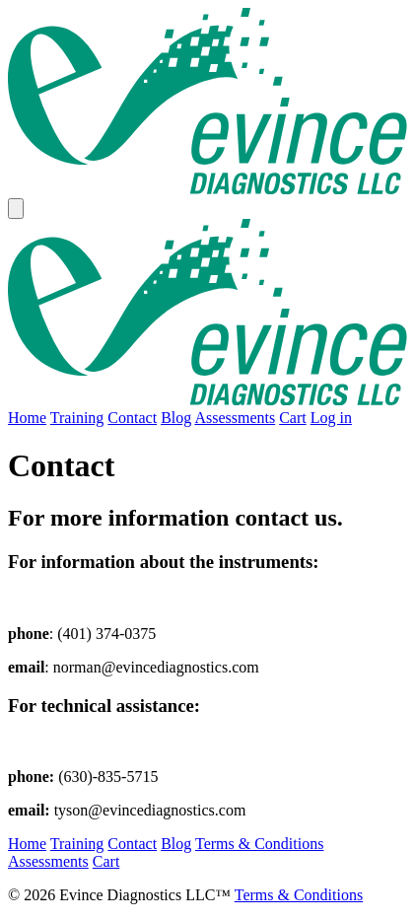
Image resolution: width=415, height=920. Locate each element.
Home (27, 417)
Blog (176, 417)
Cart (293, 417)
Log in (331, 417)
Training (77, 417)
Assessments (234, 417)
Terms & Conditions (259, 843)
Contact (132, 417)
